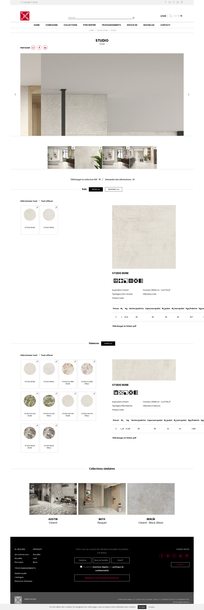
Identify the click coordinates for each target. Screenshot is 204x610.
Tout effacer (47, 201)
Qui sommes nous (22, 554)
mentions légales (100, 567)
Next (188, 94)
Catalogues (19, 577)
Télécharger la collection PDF (85, 179)
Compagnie (52, 25)
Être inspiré (89, 25)
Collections (70, 25)
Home (37, 25)
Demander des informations (119, 179)
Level (35, 558)
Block (35, 562)
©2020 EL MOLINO (30, 599)
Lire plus (152, 607)
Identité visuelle (20, 573)
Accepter (142, 607)
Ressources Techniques (23, 581)
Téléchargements (111, 25)
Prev (15, 94)
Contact (165, 25)
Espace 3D (132, 25)
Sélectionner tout (28, 201)
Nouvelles (148, 25)
